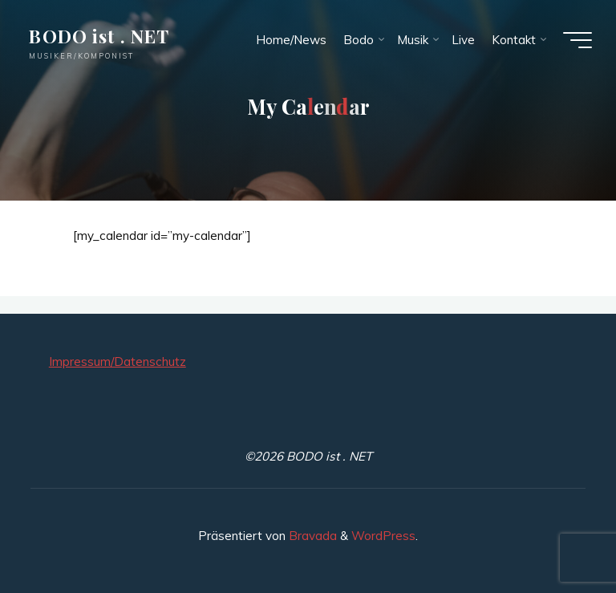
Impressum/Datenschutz (117, 361)
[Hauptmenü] (577, 40)
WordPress (383, 535)
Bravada (311, 535)
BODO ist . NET (99, 35)
